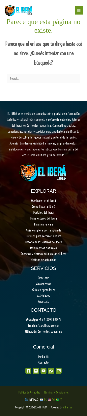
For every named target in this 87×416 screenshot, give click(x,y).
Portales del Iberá (43, 213)
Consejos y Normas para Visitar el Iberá (43, 254)
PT (61, 400)
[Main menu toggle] (79, 10)
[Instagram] (36, 371)
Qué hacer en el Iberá (43, 201)
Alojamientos (43, 284)
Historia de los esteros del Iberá (43, 242)
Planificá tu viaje (43, 224)
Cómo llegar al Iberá (43, 207)
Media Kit (43, 357)
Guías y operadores (43, 290)
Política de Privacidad (29, 392)
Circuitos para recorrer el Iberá (43, 236)
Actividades (43, 296)
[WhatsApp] (51, 371)
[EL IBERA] (19, 10)
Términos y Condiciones (56, 392)
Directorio (43, 278)
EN (53, 400)
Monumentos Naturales (43, 248)
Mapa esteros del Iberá (43, 218)
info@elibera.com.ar (47, 326)
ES (45, 400)
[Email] (59, 371)
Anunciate (43, 302)
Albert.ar (67, 407)
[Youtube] (43, 371)
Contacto (43, 362)
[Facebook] (28, 371)
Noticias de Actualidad (43, 260)
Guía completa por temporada (43, 230)
